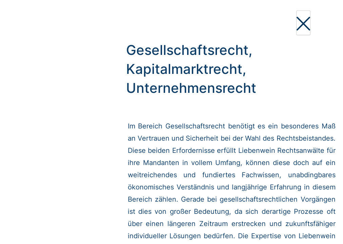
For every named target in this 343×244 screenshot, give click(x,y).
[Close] (303, 23)
